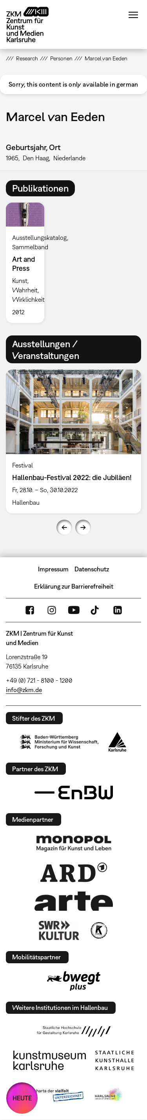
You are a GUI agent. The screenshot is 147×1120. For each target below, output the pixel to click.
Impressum (53, 569)
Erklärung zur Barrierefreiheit (73, 586)
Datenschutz (91, 569)
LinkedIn (117, 610)
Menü (133, 15)
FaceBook (30, 610)
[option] (28, 263)
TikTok (95, 610)
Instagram (52, 610)
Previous (64, 527)
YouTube (74, 610)
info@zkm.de (24, 689)
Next (83, 527)
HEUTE (22, 1098)
